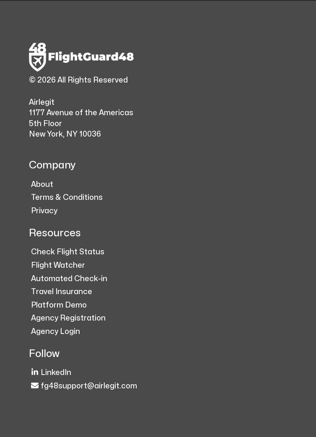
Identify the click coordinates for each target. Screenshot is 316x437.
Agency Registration (68, 318)
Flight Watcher (58, 265)
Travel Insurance (61, 291)
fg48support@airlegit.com (84, 386)
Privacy (44, 211)
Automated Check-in (69, 278)
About (42, 184)
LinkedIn (51, 372)
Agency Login (55, 331)
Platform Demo (59, 305)
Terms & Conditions (67, 197)
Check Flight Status (67, 252)
